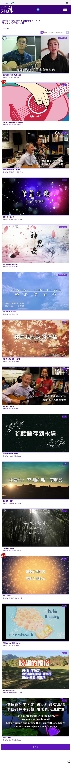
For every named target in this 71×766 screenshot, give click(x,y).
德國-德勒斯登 (62, 274)
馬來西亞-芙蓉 (62, 38)
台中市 (64, 180)
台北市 (64, 416)
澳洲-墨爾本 (63, 227)
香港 (65, 464)
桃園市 (64, 322)
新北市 (64, 132)
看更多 (35, 747)
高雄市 (64, 85)
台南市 (64, 558)
